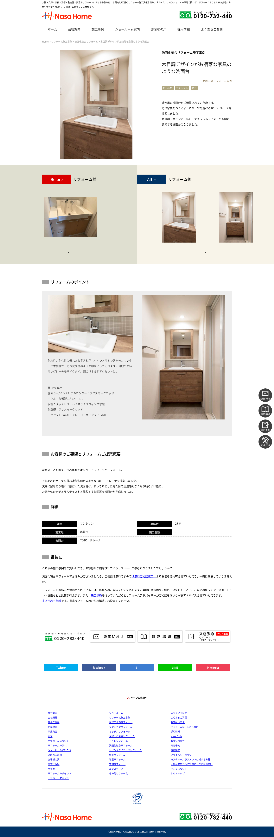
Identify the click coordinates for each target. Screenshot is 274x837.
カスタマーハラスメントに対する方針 (190, 759)
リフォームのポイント (59, 773)
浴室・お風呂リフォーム (122, 736)
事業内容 (52, 731)
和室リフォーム (117, 759)
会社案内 (74, 29)
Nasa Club (176, 736)
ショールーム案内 (127, 29)
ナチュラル (182, 88)
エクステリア (116, 769)
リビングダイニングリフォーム (125, 750)
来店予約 (96, 595)
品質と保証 (54, 764)
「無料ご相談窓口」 (144, 576)
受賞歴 (51, 769)
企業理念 (52, 727)
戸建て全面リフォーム (120, 722)
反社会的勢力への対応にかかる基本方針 (192, 764)
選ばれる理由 (55, 755)
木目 (194, 88)
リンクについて (179, 769)
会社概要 (52, 717)
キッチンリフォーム (119, 731)
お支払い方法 (178, 722)
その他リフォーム (118, 773)
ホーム (52, 29)
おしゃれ (167, 88)
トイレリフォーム (118, 741)
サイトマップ (178, 773)
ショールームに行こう (59, 750)
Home (45, 41)
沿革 (50, 736)
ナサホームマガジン (58, 778)
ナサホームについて (58, 741)
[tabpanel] (70, 219)
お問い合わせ (178, 741)
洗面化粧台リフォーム (86, 41)
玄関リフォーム (117, 764)
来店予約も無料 (51, 600)
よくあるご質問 (212, 29)
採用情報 (183, 29)
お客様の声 (158, 29)
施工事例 (98, 29)
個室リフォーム (117, 755)
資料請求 (175, 750)
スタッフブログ (179, 713)
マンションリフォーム (120, 727)
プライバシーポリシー (182, 755)
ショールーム (116, 713)
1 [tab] (68, 252)
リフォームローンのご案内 (185, 727)
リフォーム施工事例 (61, 41)
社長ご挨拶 (54, 722)
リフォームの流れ (57, 745)
